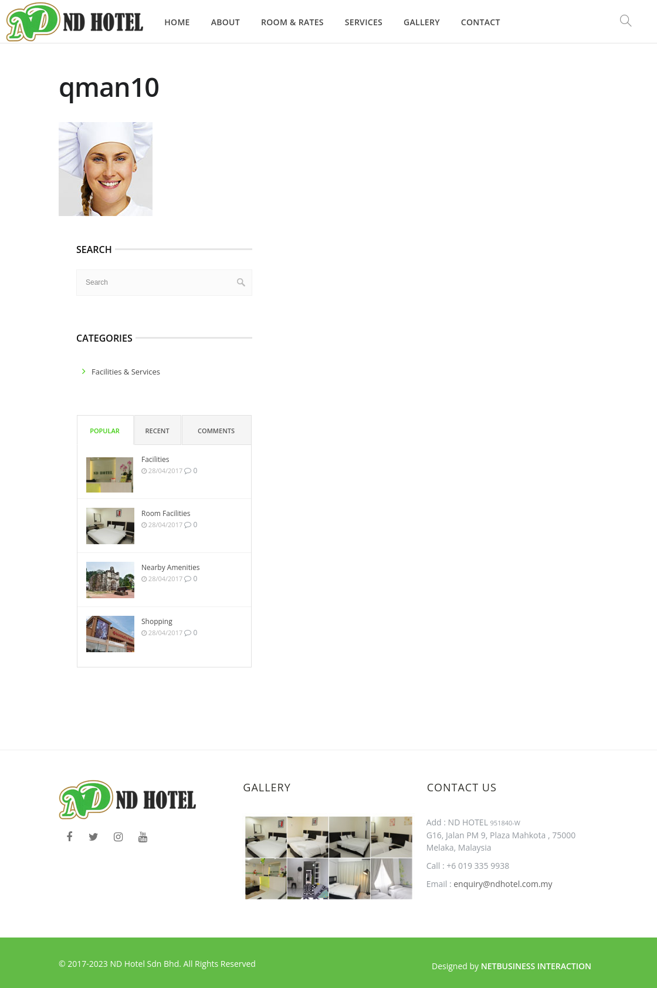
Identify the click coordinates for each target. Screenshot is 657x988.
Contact (480, 22)
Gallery (422, 22)
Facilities (155, 459)
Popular (105, 430)
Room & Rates (292, 22)
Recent (157, 430)
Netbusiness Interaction (536, 966)
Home (176, 22)
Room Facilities (166, 513)
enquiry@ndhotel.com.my (502, 883)
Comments (216, 430)
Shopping (156, 621)
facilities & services (126, 371)
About (225, 22)
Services (363, 22)
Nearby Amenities (170, 567)
